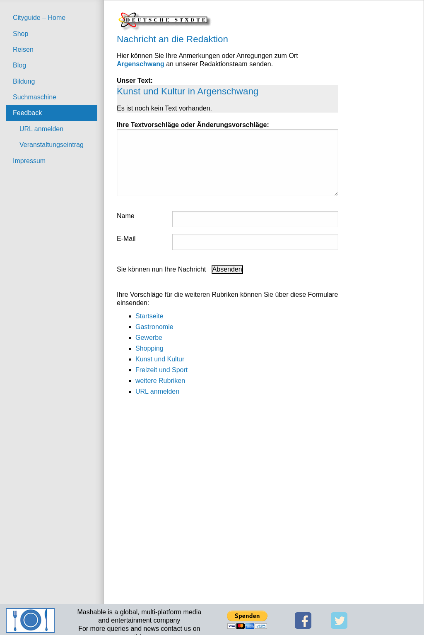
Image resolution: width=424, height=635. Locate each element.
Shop (20, 33)
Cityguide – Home (39, 17)
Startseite (149, 316)
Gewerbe (148, 337)
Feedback (27, 112)
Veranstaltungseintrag (51, 144)
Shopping (149, 348)
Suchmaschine (34, 97)
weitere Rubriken (160, 380)
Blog (19, 65)
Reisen (23, 49)
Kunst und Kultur (159, 359)
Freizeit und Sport (161, 369)
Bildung (24, 81)
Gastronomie (154, 326)
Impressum (29, 160)
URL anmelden (41, 128)
